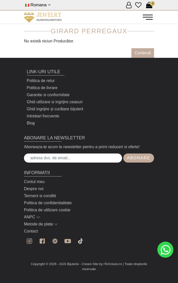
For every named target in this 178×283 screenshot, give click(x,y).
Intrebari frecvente (43, 116)
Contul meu (34, 181)
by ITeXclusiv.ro (110, 264)
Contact (31, 231)
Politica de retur (41, 81)
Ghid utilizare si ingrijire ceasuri (54, 102)
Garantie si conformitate (48, 95)
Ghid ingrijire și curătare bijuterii (55, 109)
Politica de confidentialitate (48, 203)
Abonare (138, 158)
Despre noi (33, 189)
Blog (31, 123)
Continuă (143, 53)
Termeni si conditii (40, 196)
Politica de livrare (42, 88)
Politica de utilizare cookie (47, 210)
